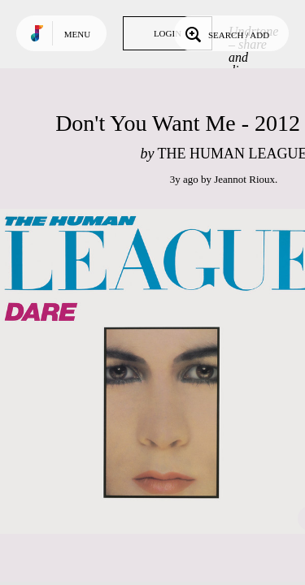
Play (162, 371)
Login (167, 33)
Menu (77, 34)
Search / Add (225, 33)
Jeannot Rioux (244, 179)
